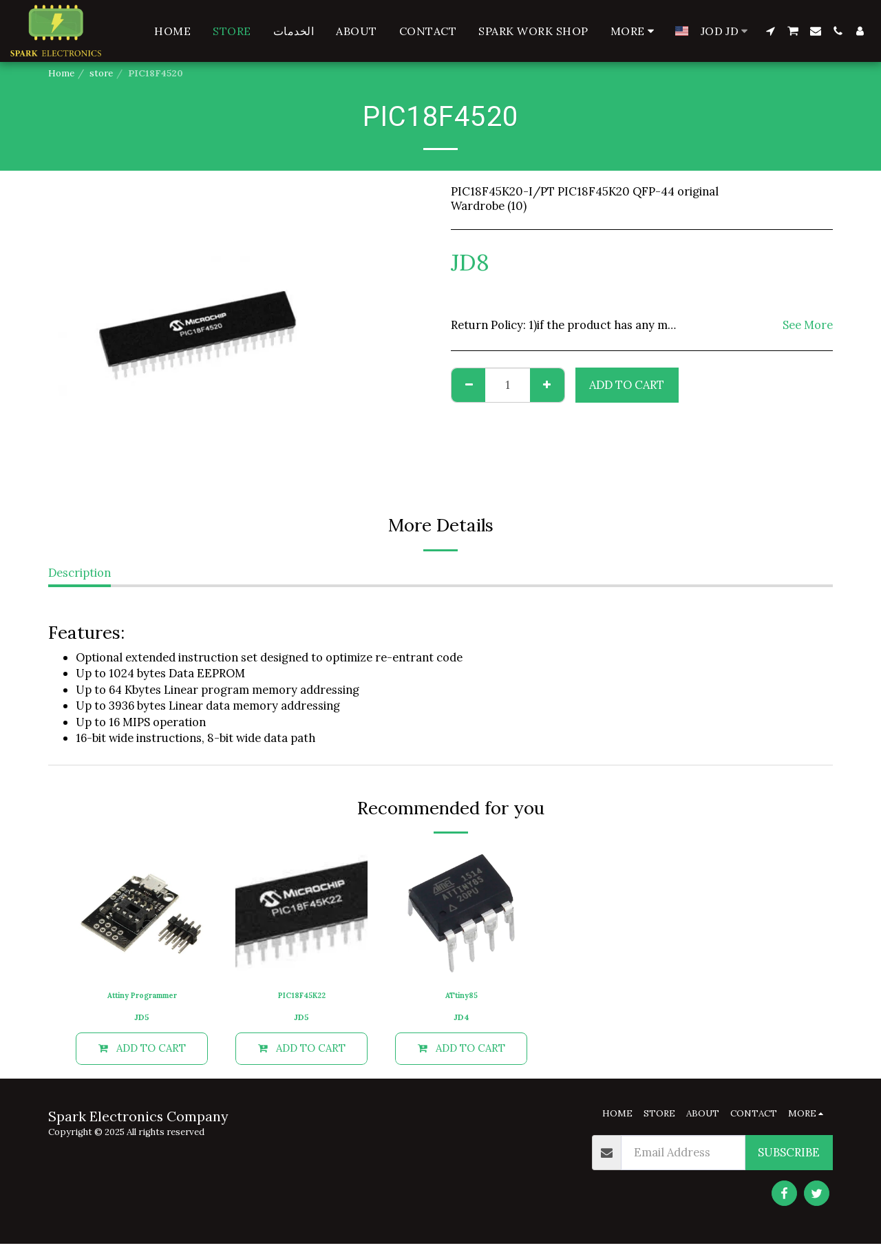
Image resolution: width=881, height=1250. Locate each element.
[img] (142, 913)
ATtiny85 (461, 997)
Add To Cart (626, 384)
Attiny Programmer (142, 997)
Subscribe (789, 1158)
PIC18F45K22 (301, 997)
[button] (770, 30)
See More (808, 324)
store (101, 73)
